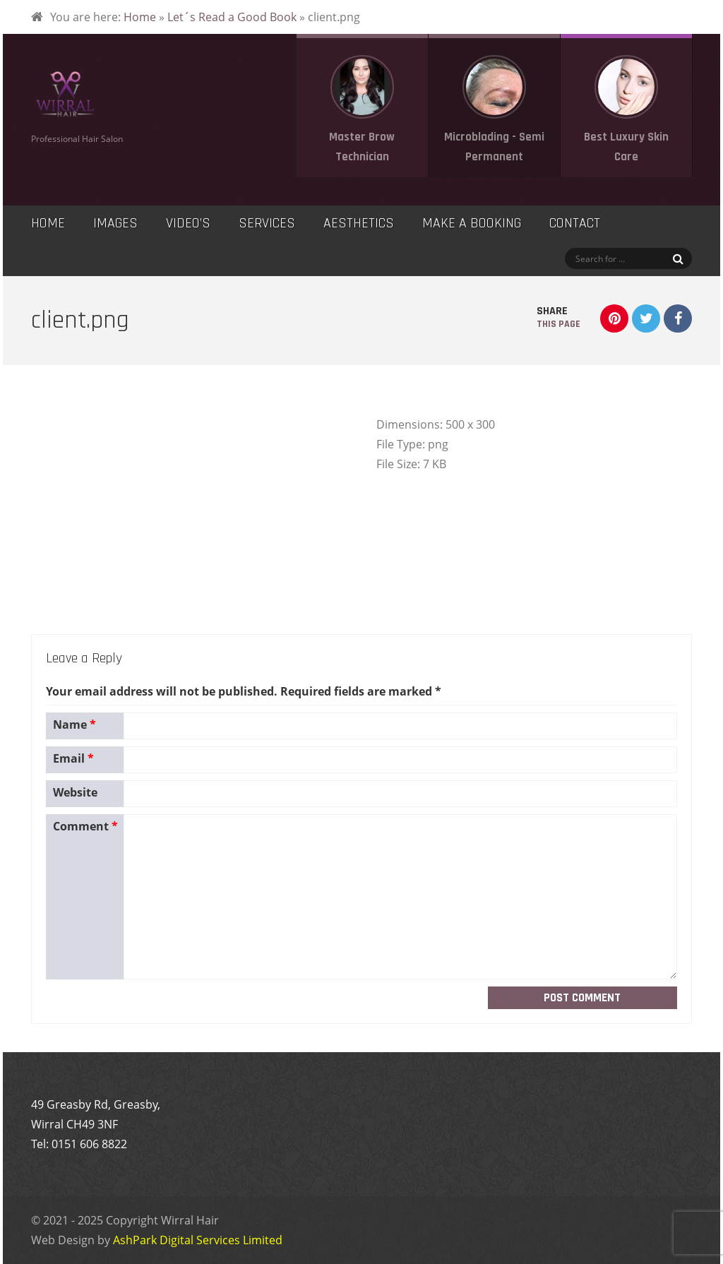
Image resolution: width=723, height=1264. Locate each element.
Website (75, 792)
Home (140, 17)
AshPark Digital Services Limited (197, 1240)
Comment (85, 826)
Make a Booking (471, 223)
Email (73, 758)
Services (267, 223)
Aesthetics (358, 223)
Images (115, 223)
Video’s (188, 223)
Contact (574, 223)
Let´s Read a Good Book (232, 17)
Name (74, 724)
